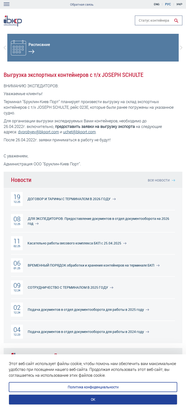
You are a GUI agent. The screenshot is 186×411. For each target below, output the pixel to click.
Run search (176, 21)
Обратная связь (81, 4)
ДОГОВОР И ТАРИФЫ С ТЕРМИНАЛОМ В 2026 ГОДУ (72, 199)
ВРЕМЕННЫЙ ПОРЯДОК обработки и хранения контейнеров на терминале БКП (93, 265)
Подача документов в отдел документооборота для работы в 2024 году (88, 331)
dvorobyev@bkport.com (38, 131)
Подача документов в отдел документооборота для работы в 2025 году (88, 309)
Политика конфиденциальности (93, 387)
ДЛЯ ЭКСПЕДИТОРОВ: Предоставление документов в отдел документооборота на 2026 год (98, 221)
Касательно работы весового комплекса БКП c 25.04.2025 (77, 243)
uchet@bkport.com (79, 131)
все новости (161, 179)
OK (93, 399)
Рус (168, 4)
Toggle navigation (6, 4)
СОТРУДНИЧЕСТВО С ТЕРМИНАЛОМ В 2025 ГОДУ (70, 287)
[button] (5, 48)
